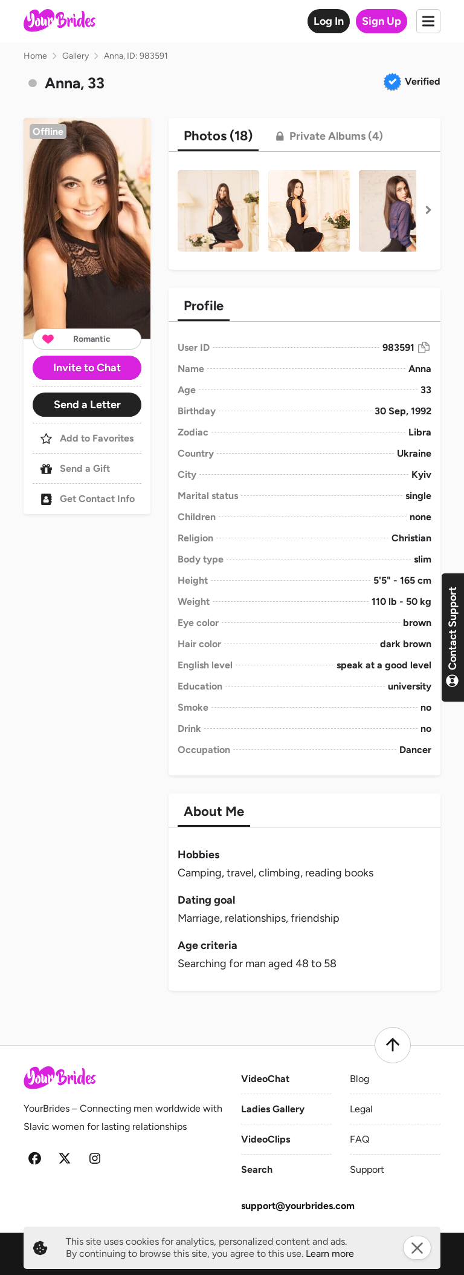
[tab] (218, 136)
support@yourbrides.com (298, 1205)
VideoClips (265, 1139)
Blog (359, 1078)
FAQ (359, 1139)
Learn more (330, 1253)
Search (256, 1169)
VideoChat (265, 1078)
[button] (87, 228)
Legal (361, 1109)
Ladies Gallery (272, 1109)
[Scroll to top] (393, 1045)
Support (367, 1169)
